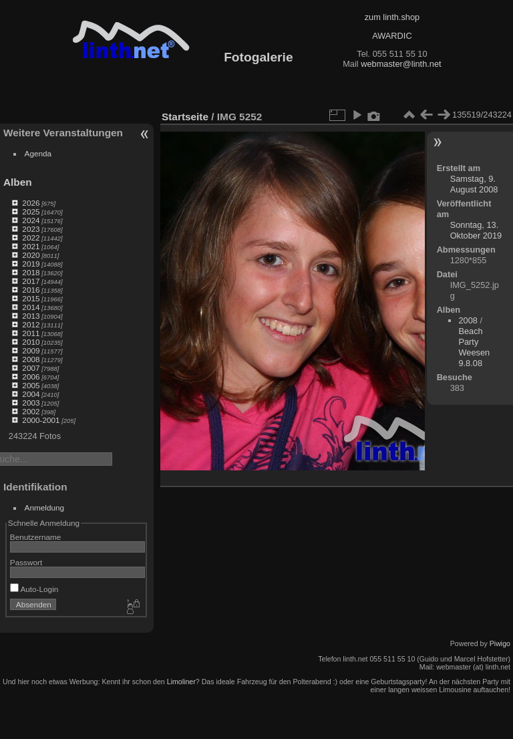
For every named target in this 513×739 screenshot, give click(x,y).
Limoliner (181, 682)
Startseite (185, 116)
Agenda (38, 153)
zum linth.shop (392, 17)
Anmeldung (45, 507)
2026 (30, 202)
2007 (30, 367)
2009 (30, 350)
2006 (30, 376)
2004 (30, 394)
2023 (30, 229)
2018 (30, 272)
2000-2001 (40, 420)
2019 (30, 263)
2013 (30, 315)
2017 (30, 281)
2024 (30, 220)
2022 (30, 237)
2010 (30, 341)
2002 (30, 411)
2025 (30, 211)
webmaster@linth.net (401, 64)
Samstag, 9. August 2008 (474, 184)
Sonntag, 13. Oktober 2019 (476, 230)
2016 (30, 289)
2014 (30, 307)
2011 (30, 333)
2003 (30, 402)
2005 (30, 385)
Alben (17, 182)
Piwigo (500, 643)
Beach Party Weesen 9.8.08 (474, 347)
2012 (30, 324)
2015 (30, 298)
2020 (30, 255)
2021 (30, 246)
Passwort (26, 562)
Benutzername (35, 537)
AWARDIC (391, 36)
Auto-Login (34, 589)
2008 (30, 359)
